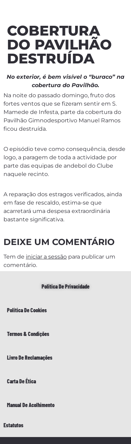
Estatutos (13, 425)
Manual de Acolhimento (30, 404)
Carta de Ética (21, 381)
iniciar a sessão (46, 256)
